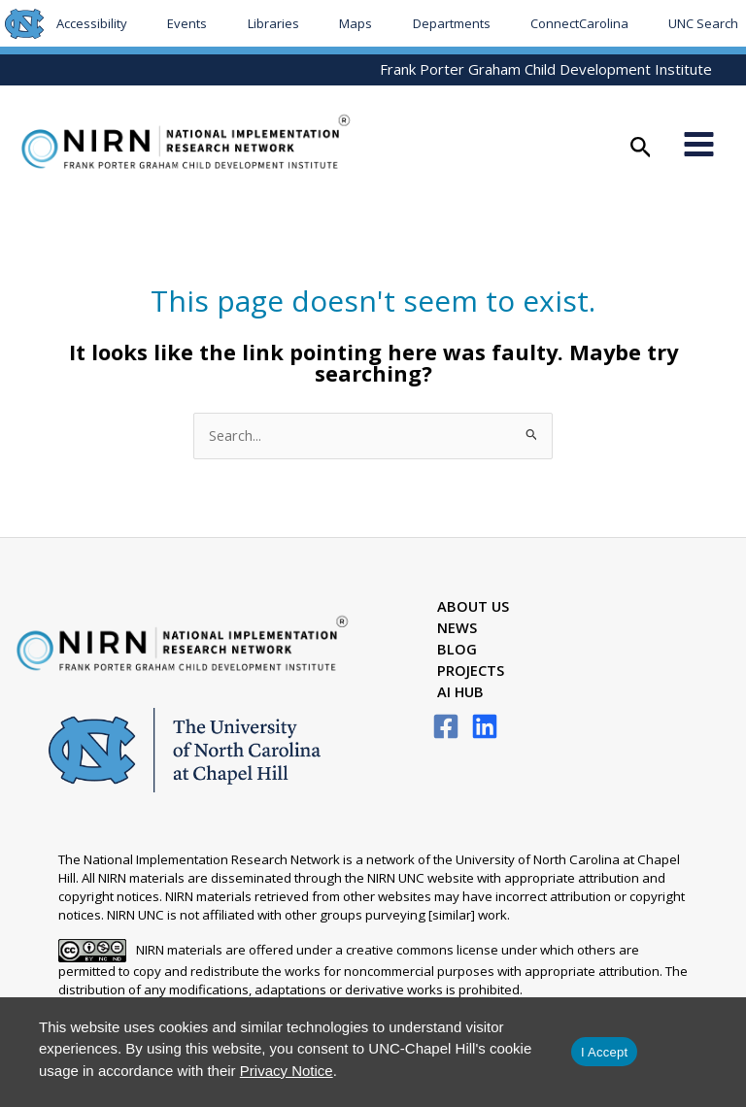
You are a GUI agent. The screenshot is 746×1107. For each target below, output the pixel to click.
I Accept (604, 1052)
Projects (470, 673)
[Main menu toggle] (699, 145)
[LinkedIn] (484, 728)
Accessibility (91, 23)
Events (188, 23)
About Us (473, 609)
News (457, 630)
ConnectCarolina (579, 23)
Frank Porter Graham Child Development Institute (546, 69)
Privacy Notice (286, 1070)
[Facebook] (445, 728)
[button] (641, 149)
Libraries (273, 23)
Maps (355, 23)
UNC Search (703, 23)
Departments (452, 23)
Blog (457, 651)
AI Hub (460, 693)
